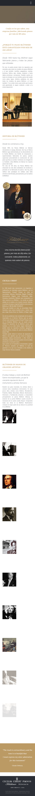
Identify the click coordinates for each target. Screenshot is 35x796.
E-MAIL (23, 787)
